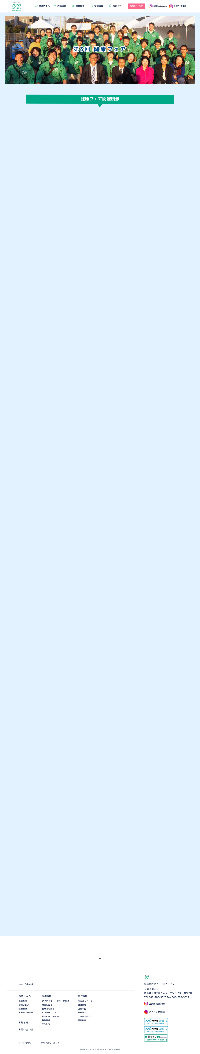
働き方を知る (48, 1008)
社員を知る (47, 1004)
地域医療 (22, 1001)
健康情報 (22, 1008)
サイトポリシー (25, 1043)
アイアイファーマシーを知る (55, 1001)
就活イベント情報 (50, 1016)
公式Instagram (158, 5)
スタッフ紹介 (84, 1016)
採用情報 (47, 995)
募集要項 (46, 1020)
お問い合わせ (25, 1029)
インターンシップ (50, 1012)
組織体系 (82, 1012)
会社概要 (82, 1004)
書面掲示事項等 (25, 1012)
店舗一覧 (82, 1008)
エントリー (47, 1024)
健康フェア (23, 1004)
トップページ (25, 984)
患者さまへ (24, 995)
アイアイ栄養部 (177, 5)
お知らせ (23, 1022)
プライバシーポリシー (51, 1043)
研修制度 (82, 1020)
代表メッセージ (85, 1001)
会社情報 (83, 995)
